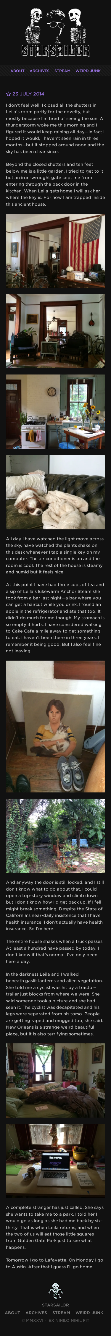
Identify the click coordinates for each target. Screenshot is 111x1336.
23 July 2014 (25, 94)
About (17, 71)
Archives (39, 71)
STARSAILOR (55, 1305)
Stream (62, 71)
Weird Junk (88, 71)
